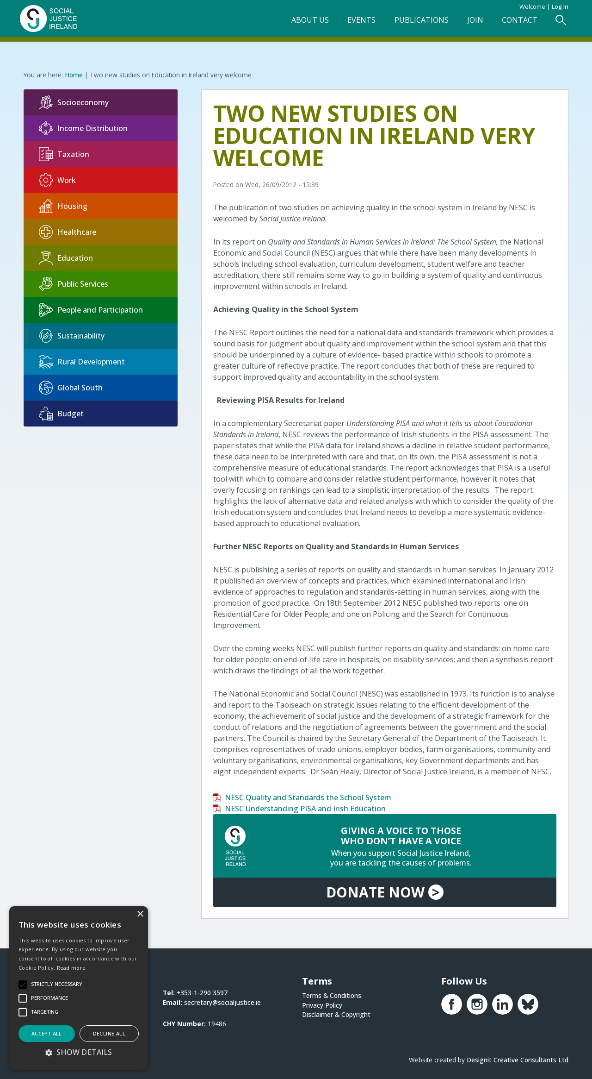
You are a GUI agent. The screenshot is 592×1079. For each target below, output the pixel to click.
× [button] (139, 914)
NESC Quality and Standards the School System (308, 796)
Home (74, 74)
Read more (71, 967)
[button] (78, 1052)
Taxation (64, 154)
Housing (63, 206)
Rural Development (82, 361)
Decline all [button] (109, 1033)
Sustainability (72, 335)
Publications (415, 21)
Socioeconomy (74, 102)
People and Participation (91, 309)
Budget (61, 413)
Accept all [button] (46, 1033)
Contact (515, 21)
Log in (560, 6)
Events (354, 21)
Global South (71, 387)
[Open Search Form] (556, 21)
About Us (302, 21)
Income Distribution (83, 128)
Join (470, 21)
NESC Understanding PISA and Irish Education (305, 808)
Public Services (73, 283)
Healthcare (67, 231)
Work (57, 180)
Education (66, 257)
